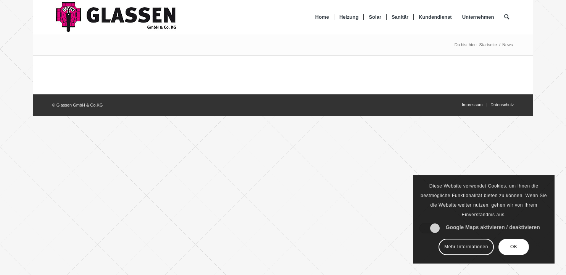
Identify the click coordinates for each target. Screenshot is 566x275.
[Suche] (506, 17)
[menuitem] (322, 17)
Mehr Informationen (466, 246)
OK (514, 246)
